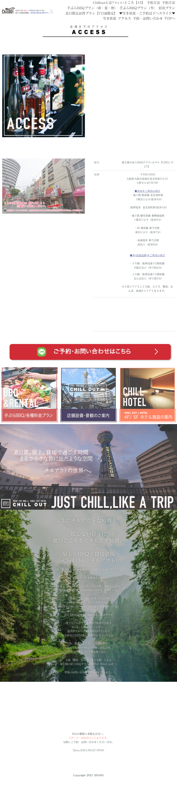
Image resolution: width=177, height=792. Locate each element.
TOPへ (170, 18)
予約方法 (153, 2)
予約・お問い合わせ (148, 18)
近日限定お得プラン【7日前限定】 (91, 13)
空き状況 (109, 18)
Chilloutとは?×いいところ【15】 (119, 2)
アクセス (124, 18)
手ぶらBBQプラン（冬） (138, 8)
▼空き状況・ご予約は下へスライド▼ (147, 13)
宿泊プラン (167, 8)
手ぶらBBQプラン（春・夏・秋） (92, 8)
